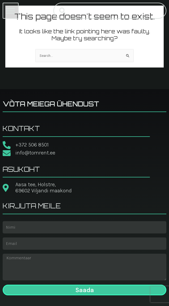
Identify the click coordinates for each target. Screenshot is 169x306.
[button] (11, 11)
